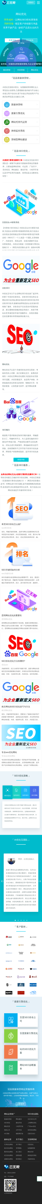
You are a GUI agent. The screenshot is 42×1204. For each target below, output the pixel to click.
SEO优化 (7, 1123)
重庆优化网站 (8, 1152)
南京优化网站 (8, 1148)
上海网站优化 (32, 1123)
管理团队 (19, 1148)
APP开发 (19, 1130)
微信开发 (19, 1123)
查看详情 (21, 460)
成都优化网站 (8, 1159)
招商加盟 (19, 1155)
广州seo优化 (32, 1126)
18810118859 (11, 1173)
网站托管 (7, 1126)
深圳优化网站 (32, 1130)
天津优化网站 (8, 1144)
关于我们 (19, 1144)
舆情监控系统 (32, 1155)
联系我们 (19, 1159)
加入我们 (19, 1152)
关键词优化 (31, 1159)
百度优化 (30, 1144)
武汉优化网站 (8, 1155)
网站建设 (19, 1119)
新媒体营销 (7, 1119)
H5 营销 (6, 1133)
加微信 (31, 2)
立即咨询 (20, 1104)
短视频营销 (31, 1148)
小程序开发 (19, 1126)
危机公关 (7, 1130)
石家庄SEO (31, 1133)
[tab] (21, 105)
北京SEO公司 (32, 1119)
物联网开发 (19, 1133)
